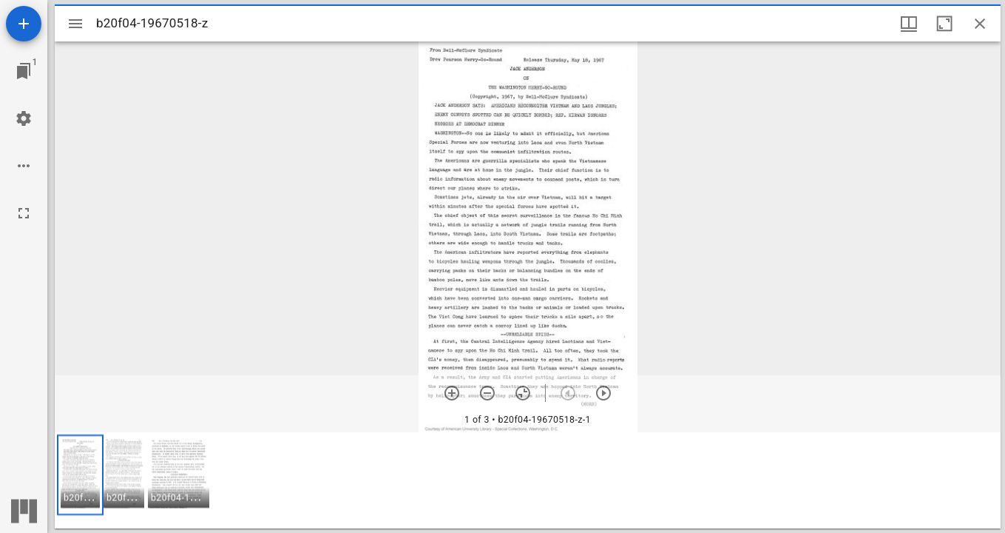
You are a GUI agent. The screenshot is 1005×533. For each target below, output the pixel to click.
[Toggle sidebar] (75, 23)
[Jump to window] (23, 71)
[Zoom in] (452, 393)
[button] (80, 475)
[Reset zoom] (523, 393)
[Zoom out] (487, 393)
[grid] (528, 480)
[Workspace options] (23, 166)
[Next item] (603, 393)
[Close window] (980, 23)
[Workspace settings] (23, 118)
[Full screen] (23, 213)
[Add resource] (23, 23)
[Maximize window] (944, 23)
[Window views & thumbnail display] (909, 23)
